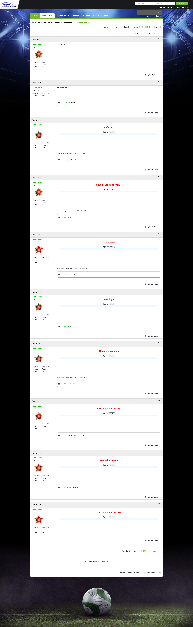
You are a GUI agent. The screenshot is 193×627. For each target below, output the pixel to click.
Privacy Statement (135, 572)
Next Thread (102, 561)
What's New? (47, 16)
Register (185, 7)
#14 (159, 176)
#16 (159, 291)
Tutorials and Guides (51, 22)
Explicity (66, 160)
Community (62, 15)
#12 (159, 81)
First (136, 27)
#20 (159, 504)
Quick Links (90, 15)
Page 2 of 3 (128, 27)
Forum (35, 16)
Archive (123, 572)
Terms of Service (149, 572)
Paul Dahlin (76, 160)
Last (157, 27)
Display (156, 34)
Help (178, 7)
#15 (159, 233)
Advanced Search (154, 16)
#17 (159, 343)
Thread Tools (146, 34)
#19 (159, 452)
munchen (67, 102)
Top (159, 572)
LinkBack (135, 34)
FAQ (99, 15)
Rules (106, 15)
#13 (159, 119)
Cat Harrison (76, 435)
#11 (159, 38)
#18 (159, 400)
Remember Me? (168, 7)
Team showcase (69, 22)
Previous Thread (91, 561)
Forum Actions (76, 15)
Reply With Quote (151, 75)
